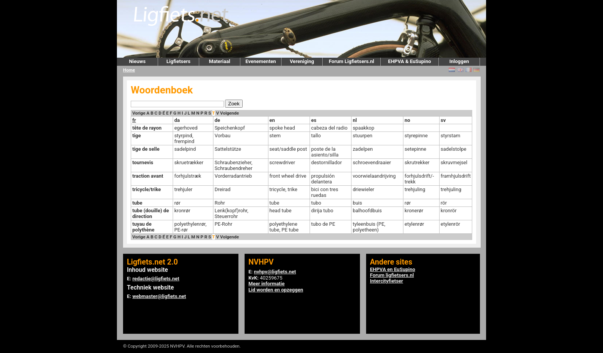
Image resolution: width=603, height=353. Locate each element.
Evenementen (260, 61)
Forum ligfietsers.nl (392, 275)
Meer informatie (266, 283)
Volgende (229, 113)
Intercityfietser (386, 281)
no (407, 120)
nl (355, 120)
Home (129, 70)
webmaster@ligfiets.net (159, 296)
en (272, 120)
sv (443, 120)
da (177, 120)
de (217, 120)
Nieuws (137, 61)
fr (134, 120)
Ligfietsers (178, 61)
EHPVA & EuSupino (409, 61)
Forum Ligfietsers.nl (351, 61)
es (313, 120)
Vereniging (302, 61)
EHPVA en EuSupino (392, 269)
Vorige (138, 113)
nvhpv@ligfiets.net (275, 272)
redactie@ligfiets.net (155, 278)
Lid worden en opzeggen (275, 290)
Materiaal (219, 61)
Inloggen (459, 61)
